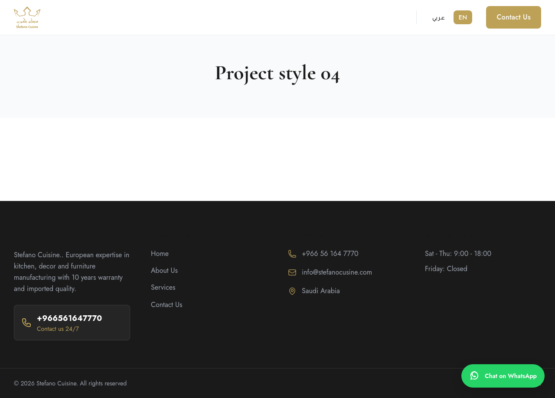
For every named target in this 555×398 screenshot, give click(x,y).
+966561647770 (69, 318)
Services (163, 287)
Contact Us (513, 17)
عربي (438, 17)
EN (463, 17)
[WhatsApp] (503, 376)
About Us (164, 270)
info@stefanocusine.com (337, 272)
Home (160, 254)
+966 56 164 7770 (330, 254)
